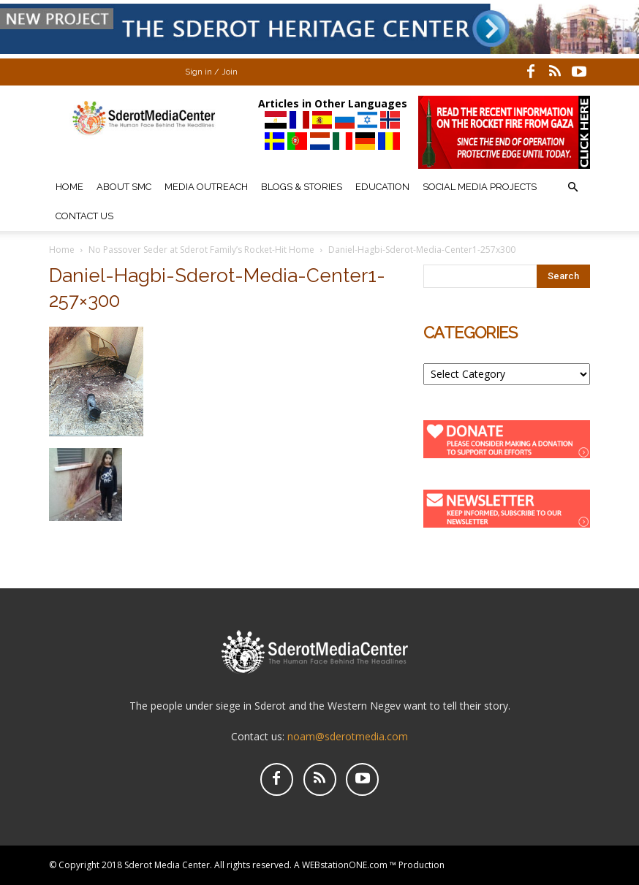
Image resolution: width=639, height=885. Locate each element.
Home (69, 186)
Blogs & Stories (301, 186)
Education (382, 186)
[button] (572, 187)
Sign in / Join (211, 72)
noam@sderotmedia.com (347, 736)
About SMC (124, 186)
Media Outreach (206, 186)
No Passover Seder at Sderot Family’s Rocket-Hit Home (201, 249)
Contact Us (84, 215)
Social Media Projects (480, 186)
